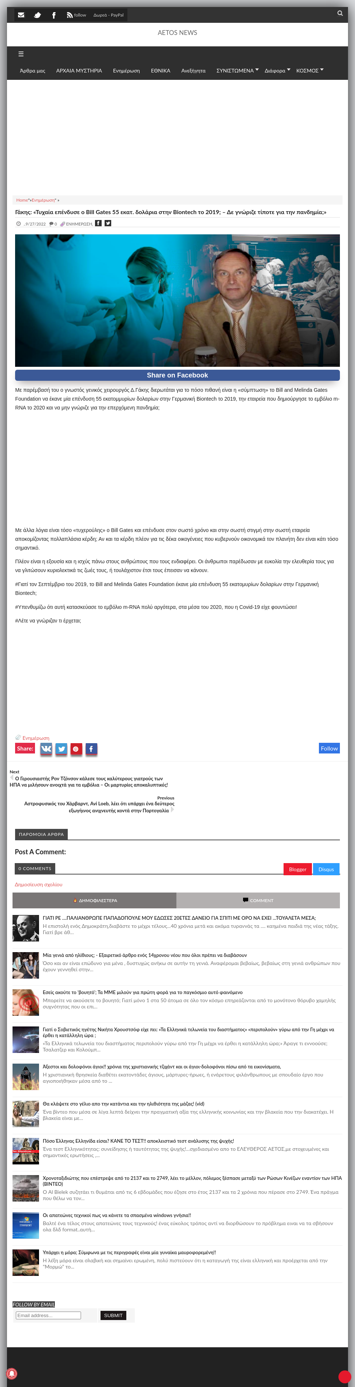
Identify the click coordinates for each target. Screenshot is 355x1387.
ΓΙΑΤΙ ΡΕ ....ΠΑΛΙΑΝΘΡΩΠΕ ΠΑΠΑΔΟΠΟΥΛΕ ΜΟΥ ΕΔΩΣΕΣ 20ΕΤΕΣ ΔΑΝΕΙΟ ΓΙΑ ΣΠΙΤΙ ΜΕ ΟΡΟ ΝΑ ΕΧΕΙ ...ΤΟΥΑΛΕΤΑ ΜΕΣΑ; (179, 892)
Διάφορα (275, 70)
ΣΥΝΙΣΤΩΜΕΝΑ (235, 70)
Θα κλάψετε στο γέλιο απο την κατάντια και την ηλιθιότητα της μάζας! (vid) (123, 1078)
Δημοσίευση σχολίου (38, 858)
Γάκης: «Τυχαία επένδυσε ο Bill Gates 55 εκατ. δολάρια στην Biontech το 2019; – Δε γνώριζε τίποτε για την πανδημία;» (170, 211)
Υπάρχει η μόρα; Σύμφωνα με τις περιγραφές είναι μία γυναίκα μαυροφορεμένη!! (129, 1226)
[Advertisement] (177, 136)
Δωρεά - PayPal (109, 15)
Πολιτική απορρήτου (152, 1373)
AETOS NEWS (177, 32)
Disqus (326, 843)
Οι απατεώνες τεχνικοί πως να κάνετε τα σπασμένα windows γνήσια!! (117, 1189)
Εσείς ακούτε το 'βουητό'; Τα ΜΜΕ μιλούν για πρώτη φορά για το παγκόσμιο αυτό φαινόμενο (143, 966)
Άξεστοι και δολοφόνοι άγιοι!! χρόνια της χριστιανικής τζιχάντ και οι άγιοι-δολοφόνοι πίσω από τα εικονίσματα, (162, 1040)
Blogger (297, 843)
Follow (329, 748)
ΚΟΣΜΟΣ (307, 70)
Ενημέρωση (35, 738)
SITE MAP (119, 1373)
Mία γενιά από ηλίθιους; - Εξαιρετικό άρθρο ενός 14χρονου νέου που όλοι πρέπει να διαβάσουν (145, 929)
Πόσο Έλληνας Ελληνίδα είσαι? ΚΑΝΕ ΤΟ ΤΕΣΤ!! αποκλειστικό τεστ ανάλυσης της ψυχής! (138, 1115)
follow (75, 15)
